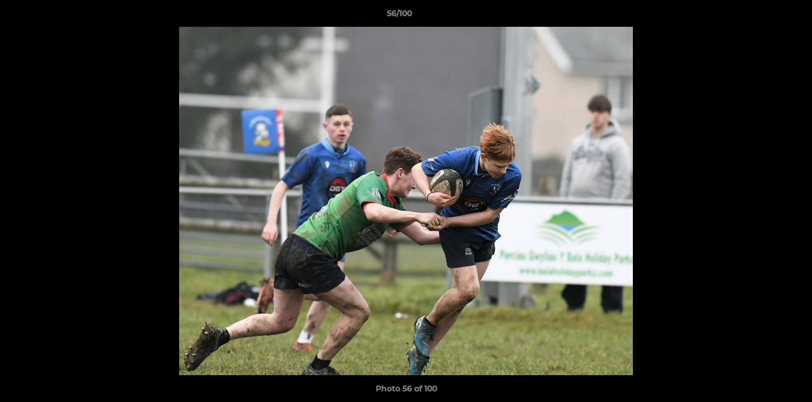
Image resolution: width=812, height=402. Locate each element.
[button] (765, 16)
